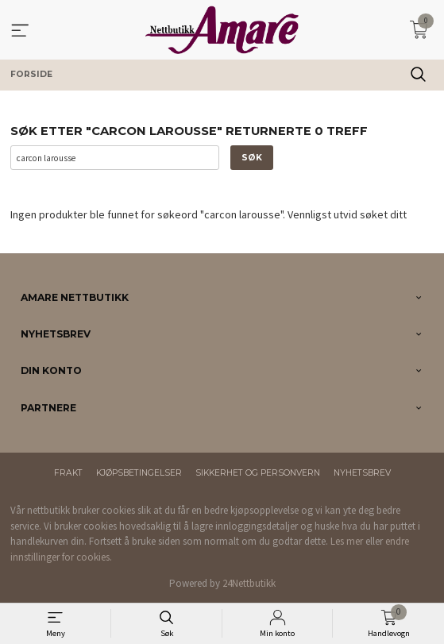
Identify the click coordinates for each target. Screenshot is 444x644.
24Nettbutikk (249, 583)
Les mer (346, 541)
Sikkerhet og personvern (257, 473)
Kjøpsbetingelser (139, 473)
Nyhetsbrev (362, 473)
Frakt (68, 473)
